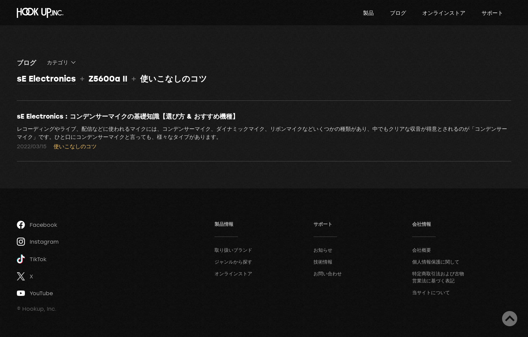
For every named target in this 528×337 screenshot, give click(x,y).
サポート (492, 13)
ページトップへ (509, 318)
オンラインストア (443, 13)
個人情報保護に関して (435, 261)
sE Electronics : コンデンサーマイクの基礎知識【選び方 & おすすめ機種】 (128, 116)
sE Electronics (46, 78)
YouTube (35, 293)
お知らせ (323, 250)
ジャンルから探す (233, 261)
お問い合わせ (328, 273)
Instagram (38, 242)
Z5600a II (108, 78)
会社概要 (421, 250)
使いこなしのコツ (75, 146)
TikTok (31, 259)
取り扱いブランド (233, 250)
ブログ (398, 13)
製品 (368, 13)
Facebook (37, 225)
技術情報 (323, 261)
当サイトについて (431, 292)
